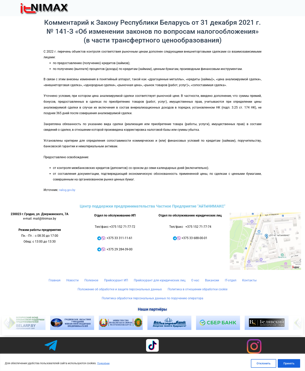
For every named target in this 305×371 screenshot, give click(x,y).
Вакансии (212, 280)
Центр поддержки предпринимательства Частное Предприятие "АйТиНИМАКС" (152, 206)
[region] (152, 362)
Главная (146, 8)
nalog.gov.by (68, 190)
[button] (191, 8)
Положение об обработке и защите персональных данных (120, 289)
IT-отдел (268, 8)
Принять (288, 363)
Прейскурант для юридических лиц (159, 280)
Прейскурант (222, 8)
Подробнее (104, 363)
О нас (248, 8)
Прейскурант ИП (116, 280)
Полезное (191, 8)
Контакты (291, 8)
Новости (167, 8)
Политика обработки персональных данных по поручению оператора (152, 298)
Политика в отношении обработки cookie (197, 289)
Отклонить (264, 363)
